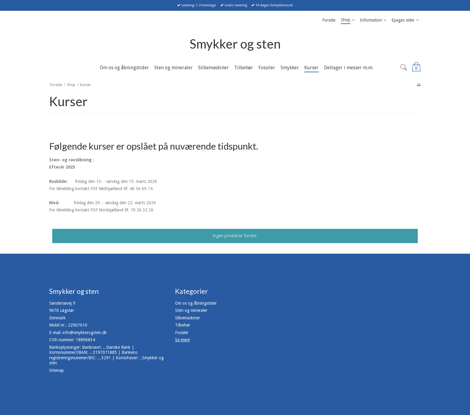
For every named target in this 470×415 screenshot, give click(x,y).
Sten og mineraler (191, 310)
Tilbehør (182, 325)
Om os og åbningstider (196, 303)
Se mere (182, 339)
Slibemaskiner (187, 317)
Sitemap (56, 370)
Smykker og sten (235, 43)
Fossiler (182, 332)
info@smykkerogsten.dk (85, 332)
